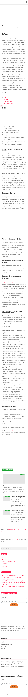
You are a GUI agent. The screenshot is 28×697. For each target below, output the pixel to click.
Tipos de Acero (5, 566)
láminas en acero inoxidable (10, 283)
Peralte (5, 486)
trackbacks (16, 539)
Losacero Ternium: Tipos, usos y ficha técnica (13, 575)
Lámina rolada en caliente (17, 510)
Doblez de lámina (16, 27)
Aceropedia (15, 431)
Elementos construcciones (8, 561)
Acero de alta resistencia (12, 533)
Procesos (4, 27)
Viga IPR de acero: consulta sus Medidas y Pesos (13, 581)
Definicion (7, 496)
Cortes (3, 557)
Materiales (4, 563)
